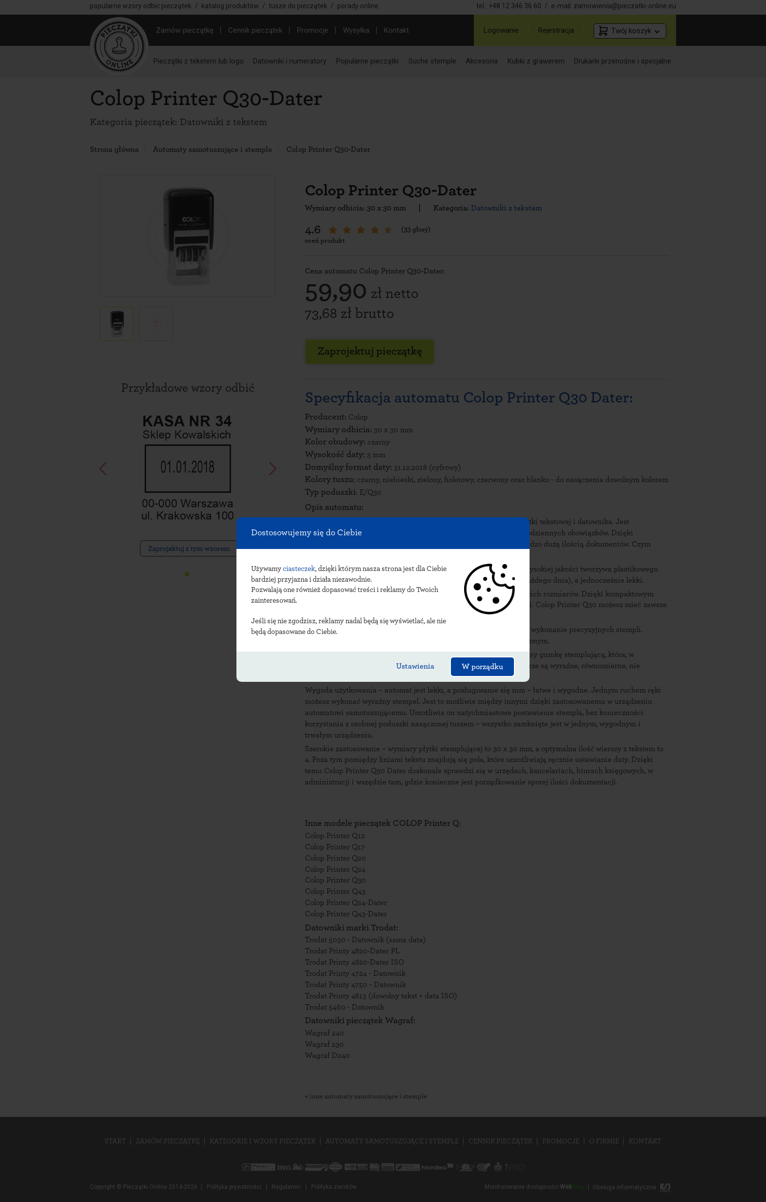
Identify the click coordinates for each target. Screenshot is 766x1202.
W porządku (482, 667)
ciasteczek (299, 568)
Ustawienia (415, 666)
